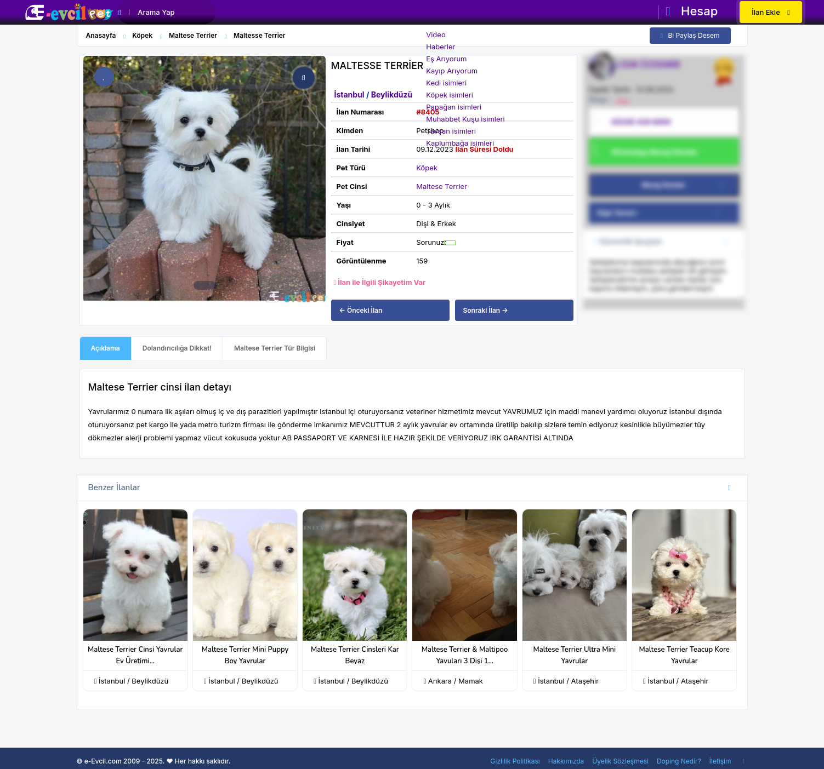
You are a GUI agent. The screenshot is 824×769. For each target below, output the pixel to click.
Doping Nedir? (679, 761)
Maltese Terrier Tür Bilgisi (274, 348)
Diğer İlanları (662, 213)
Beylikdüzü (391, 94)
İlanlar (288, 13)
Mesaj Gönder (684, 185)
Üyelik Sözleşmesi (620, 761)
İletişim (720, 761)
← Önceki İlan (361, 310)
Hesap (692, 11)
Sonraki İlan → (485, 310)
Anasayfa (250, 13)
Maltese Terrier (441, 186)
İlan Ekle (771, 12)
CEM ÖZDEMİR (649, 64)
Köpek (426, 167)
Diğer (518, 13)
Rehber (476, 13)
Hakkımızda (566, 761)
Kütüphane (388, 13)
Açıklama (105, 348)
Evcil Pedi (435, 13)
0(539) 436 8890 (641, 121)
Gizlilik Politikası (515, 761)
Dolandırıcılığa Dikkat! (177, 348)
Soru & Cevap (334, 13)
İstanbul (350, 94)
